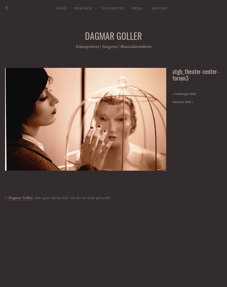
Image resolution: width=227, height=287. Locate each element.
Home (61, 8)
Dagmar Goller (20, 198)
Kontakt (160, 8)
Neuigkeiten (112, 8)
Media (137, 8)
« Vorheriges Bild (184, 94)
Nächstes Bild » (182, 102)
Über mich (83, 8)
